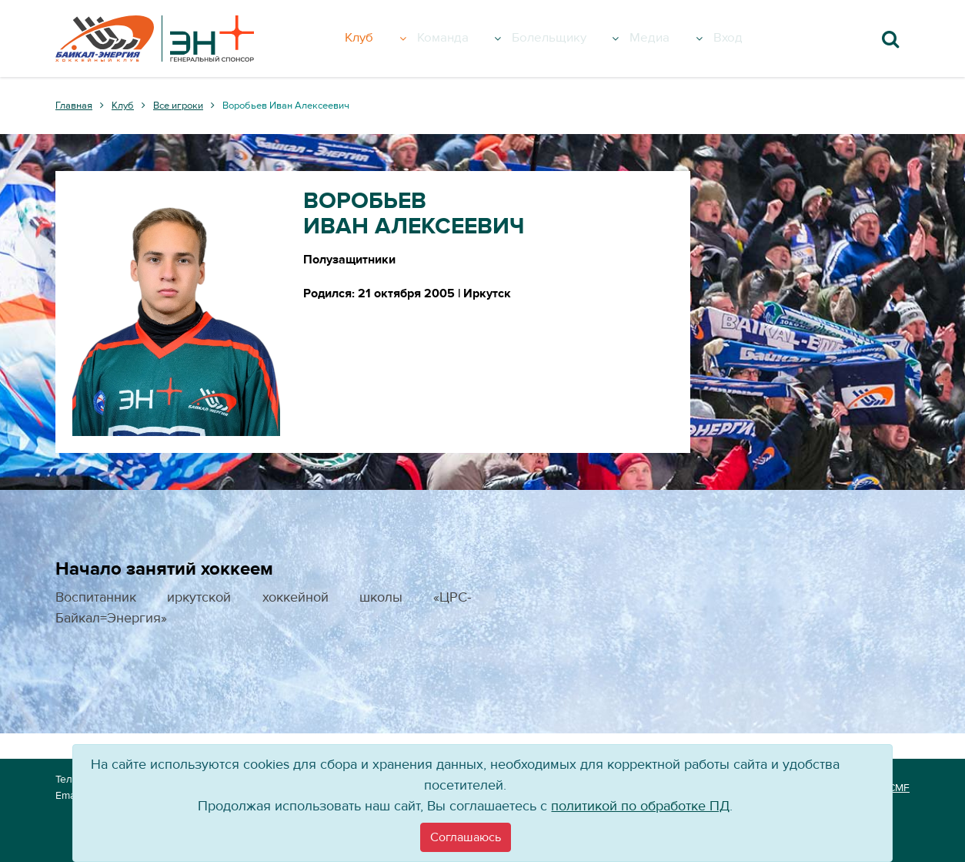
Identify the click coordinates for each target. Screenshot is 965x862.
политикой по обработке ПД (640, 806)
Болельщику (581, 38)
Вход (747, 38)
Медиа (684, 38)
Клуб (389, 38)
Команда (471, 38)
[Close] (465, 837)
